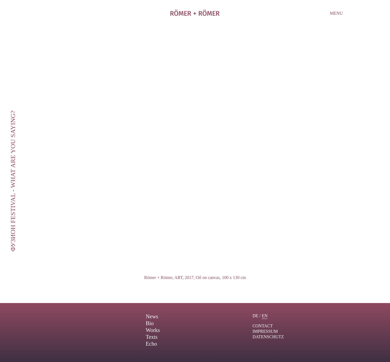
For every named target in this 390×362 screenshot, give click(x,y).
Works (153, 330)
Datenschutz (268, 336)
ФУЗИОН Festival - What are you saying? (12, 181)
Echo (151, 344)
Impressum (265, 331)
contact (262, 326)
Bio (150, 323)
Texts (152, 337)
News (152, 316)
